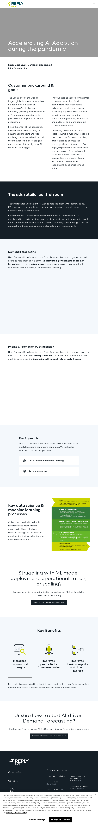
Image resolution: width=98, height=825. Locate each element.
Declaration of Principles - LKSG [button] (79, 787)
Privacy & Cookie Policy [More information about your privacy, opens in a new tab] (16, 813)
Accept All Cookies (60, 820)
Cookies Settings (36, 820)
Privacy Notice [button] (52, 783)
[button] (49, 602)
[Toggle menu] (94, 4)
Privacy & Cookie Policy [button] (55, 776)
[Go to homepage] (17, 4)
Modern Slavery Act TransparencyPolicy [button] (77, 778)
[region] (49, 808)
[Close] (95, 794)
